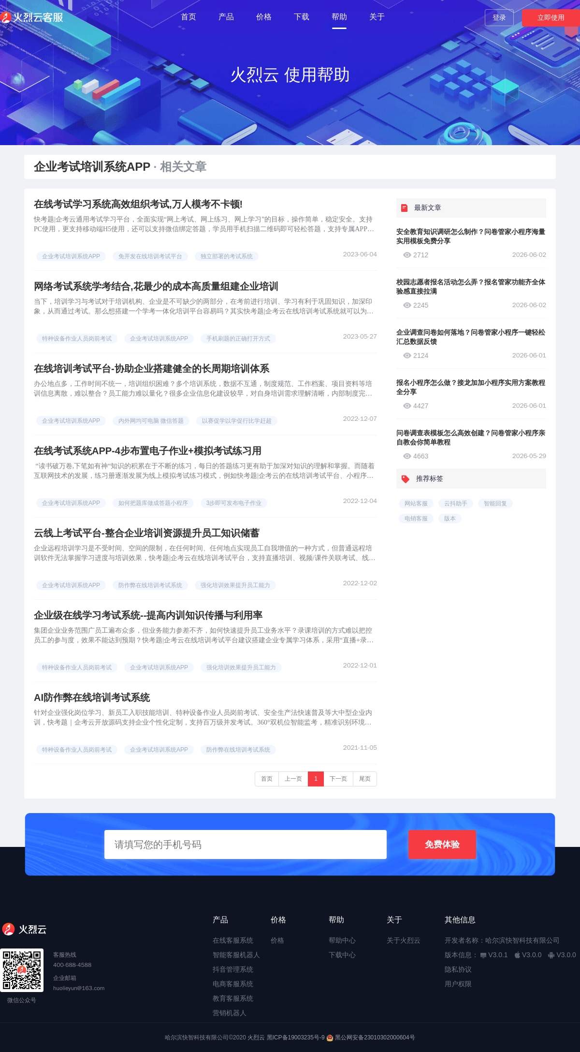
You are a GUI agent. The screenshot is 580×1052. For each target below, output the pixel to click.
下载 (301, 17)
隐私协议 (458, 969)
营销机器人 (229, 1013)
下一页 (338, 778)
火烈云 (256, 1037)
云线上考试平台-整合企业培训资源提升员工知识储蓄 (147, 533)
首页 (188, 17)
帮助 (339, 17)
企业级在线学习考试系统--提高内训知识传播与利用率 (148, 615)
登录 (499, 17)
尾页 (365, 778)
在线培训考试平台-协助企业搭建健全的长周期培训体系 (151, 368)
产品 (226, 17)
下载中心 (342, 955)
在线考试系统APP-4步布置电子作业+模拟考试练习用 (147, 450)
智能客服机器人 (236, 955)
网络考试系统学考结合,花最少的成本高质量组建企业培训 (156, 286)
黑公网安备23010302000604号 (375, 1037)
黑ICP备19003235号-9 (296, 1037)
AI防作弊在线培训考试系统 (92, 697)
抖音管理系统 (233, 969)
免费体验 (442, 844)
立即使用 (551, 17)
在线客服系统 (233, 940)
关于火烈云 (403, 940)
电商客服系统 (233, 984)
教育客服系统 (233, 998)
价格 (264, 17)
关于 (377, 17)
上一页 (293, 778)
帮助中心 (342, 940)
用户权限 (458, 984)
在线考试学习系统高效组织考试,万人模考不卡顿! (138, 204)
